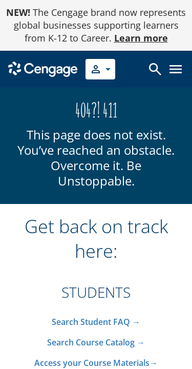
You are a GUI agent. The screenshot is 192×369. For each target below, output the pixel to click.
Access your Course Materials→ (96, 362)
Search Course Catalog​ (91, 342)
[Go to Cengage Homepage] (42, 68)
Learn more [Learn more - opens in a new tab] (141, 38)
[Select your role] (100, 69)
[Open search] (155, 69)
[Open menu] (175, 69)
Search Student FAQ (92, 321)
